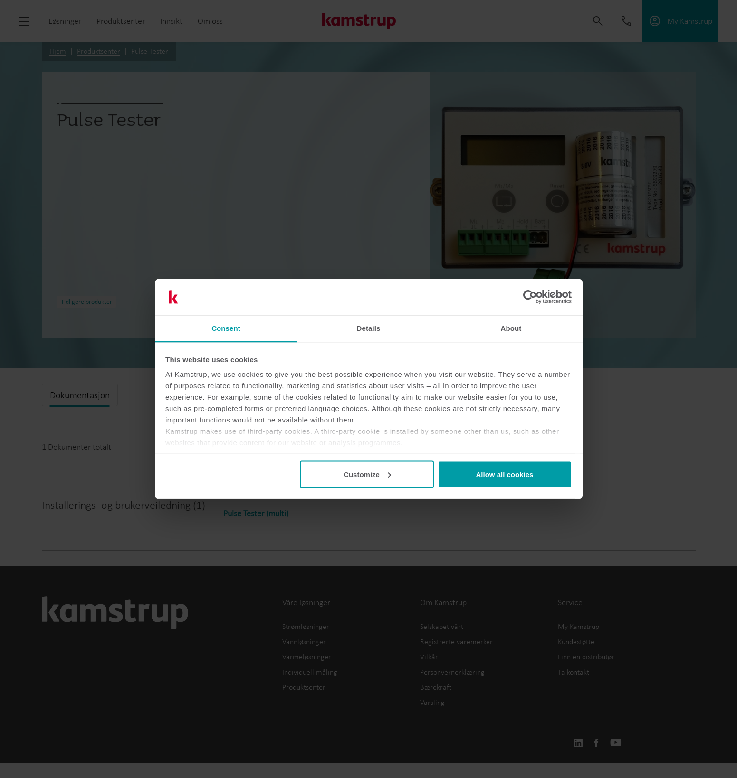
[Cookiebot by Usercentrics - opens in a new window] (530, 297)
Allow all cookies (504, 474)
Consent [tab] (225, 328)
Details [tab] (369, 328)
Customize (367, 474)
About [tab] (511, 328)
